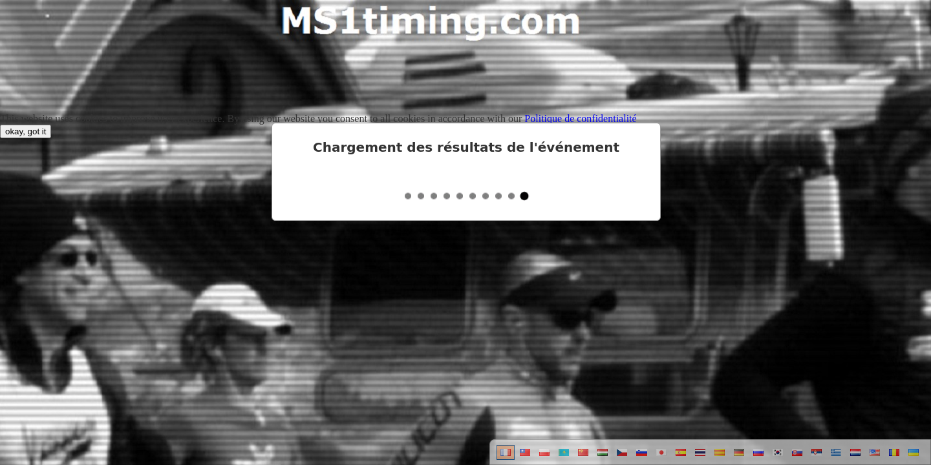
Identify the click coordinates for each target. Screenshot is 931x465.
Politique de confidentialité (580, 118)
